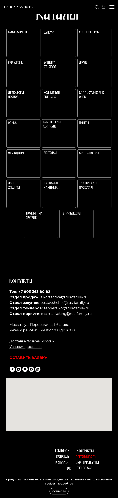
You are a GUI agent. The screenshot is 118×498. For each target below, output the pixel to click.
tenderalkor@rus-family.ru (66, 308)
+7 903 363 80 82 (19, 7)
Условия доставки (25, 347)
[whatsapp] (37, 369)
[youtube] (25, 369)
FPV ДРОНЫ (16, 62)
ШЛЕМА (49, 32)
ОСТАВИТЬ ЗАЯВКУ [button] (28, 358)
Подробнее (65, 483)
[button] (97, 7)
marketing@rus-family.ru (70, 314)
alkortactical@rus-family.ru (63, 297)
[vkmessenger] (18, 369)
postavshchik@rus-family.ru (64, 303)
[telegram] (12, 369)
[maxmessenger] (31, 369)
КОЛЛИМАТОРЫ (89, 153)
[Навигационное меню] (111, 7)
